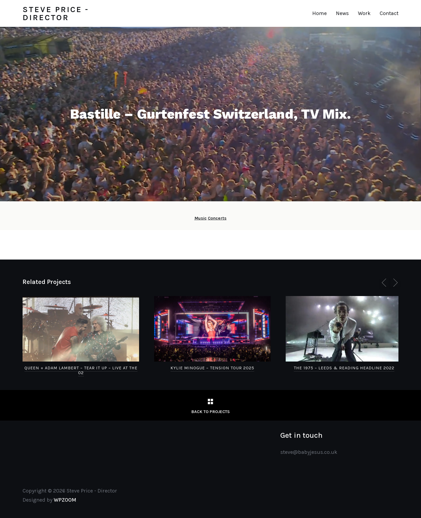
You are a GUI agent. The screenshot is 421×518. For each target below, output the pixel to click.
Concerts (217, 218)
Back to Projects (210, 411)
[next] (394, 283)
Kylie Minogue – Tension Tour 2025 (212, 367)
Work (364, 13)
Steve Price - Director (56, 13)
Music (200, 218)
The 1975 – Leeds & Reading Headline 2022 (344, 367)
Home (319, 13)
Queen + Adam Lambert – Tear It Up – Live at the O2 (80, 370)
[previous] (385, 283)
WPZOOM (65, 500)
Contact (389, 13)
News (342, 13)
